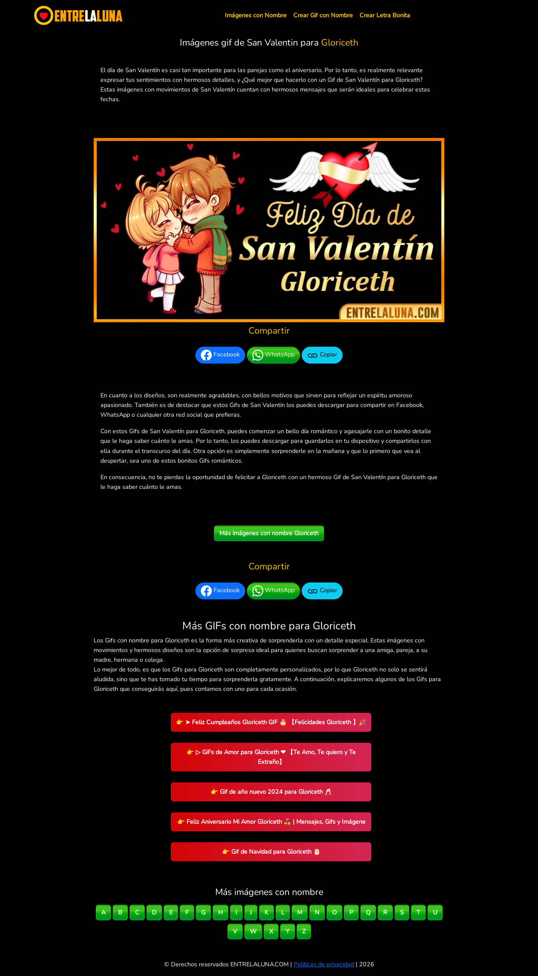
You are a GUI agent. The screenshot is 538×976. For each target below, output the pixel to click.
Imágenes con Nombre (256, 15)
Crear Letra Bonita (385, 15)
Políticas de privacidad (324, 964)
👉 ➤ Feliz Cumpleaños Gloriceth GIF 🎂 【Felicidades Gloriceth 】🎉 (271, 722)
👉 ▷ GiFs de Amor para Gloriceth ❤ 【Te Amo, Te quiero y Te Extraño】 (271, 757)
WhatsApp (273, 355)
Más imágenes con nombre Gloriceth (269, 533)
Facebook (220, 355)
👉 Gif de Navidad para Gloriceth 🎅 (271, 851)
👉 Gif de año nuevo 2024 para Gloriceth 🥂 (271, 791)
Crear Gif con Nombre (323, 15)
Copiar (322, 355)
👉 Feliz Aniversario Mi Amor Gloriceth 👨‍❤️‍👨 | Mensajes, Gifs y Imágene (271, 821)
